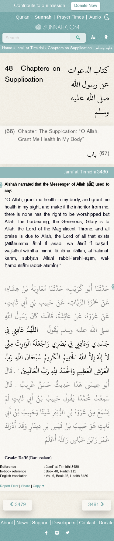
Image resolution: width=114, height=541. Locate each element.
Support (40, 523)
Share (25, 486)
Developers (63, 523)
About (7, 523)
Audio (95, 17)
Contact (87, 523)
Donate (106, 523)
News (22, 523)
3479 (17, 505)
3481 (96, 505)
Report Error (9, 486)
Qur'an (22, 17)
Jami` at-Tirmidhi (30, 48)
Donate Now (85, 6)
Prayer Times (70, 17)
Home (7, 48)
